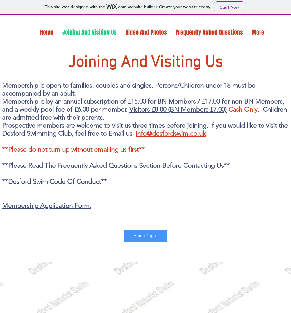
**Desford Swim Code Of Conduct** (54, 182)
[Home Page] (145, 236)
